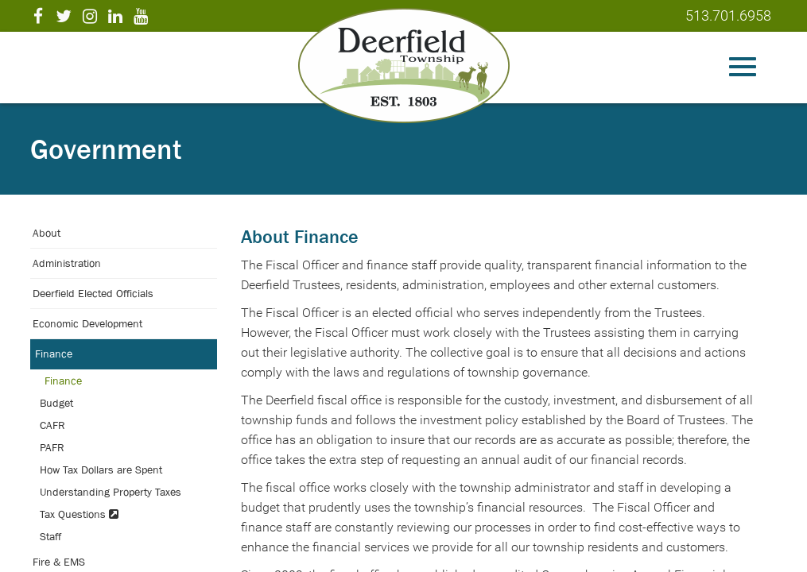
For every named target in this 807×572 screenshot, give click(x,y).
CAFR (52, 425)
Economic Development (87, 323)
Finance (53, 353)
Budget (56, 402)
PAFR (52, 447)
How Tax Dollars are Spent (101, 469)
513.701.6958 (728, 15)
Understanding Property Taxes (110, 491)
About (46, 232)
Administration (67, 263)
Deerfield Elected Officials (93, 293)
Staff (50, 536)
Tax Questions (79, 514)
